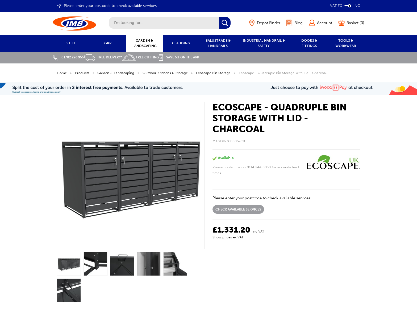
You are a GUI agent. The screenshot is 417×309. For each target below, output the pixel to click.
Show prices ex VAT (228, 237)
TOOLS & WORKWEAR (345, 43)
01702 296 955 (68, 57)
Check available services (238, 209)
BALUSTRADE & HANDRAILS (218, 43)
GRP (107, 43)
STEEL (71, 43)
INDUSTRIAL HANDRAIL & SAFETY (264, 43)
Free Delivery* (103, 57)
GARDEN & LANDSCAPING (144, 43)
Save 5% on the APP (179, 57)
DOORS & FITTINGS (309, 43)
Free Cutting (140, 57)
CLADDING (181, 43)
